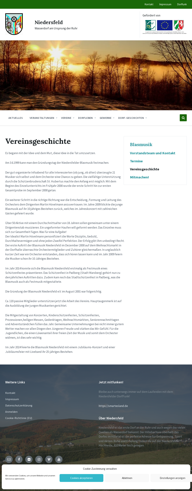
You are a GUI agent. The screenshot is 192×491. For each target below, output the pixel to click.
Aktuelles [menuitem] (15, 118)
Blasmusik (141, 144)
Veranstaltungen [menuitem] (42, 118)
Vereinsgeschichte (144, 169)
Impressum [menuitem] (165, 4)
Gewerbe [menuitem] (105, 118)
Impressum (12, 399)
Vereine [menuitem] (66, 118)
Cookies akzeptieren (81, 478)
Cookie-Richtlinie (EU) (18, 418)
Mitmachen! (139, 177)
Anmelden (11, 411)
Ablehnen (127, 478)
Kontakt (10, 393)
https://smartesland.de (113, 406)
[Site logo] (14, 34)
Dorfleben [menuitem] (85, 118)
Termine (136, 161)
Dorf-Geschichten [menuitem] (131, 118)
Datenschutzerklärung (18, 405)
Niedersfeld (49, 22)
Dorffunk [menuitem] (182, 4)
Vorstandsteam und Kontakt (152, 153)
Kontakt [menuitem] (149, 4)
